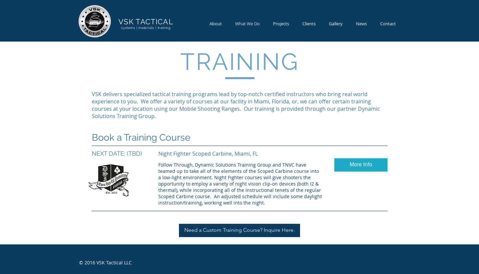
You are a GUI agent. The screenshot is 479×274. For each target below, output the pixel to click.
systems (128, 28)
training (164, 28)
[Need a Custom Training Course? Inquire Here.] (239, 230)
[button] (361, 165)
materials (146, 28)
